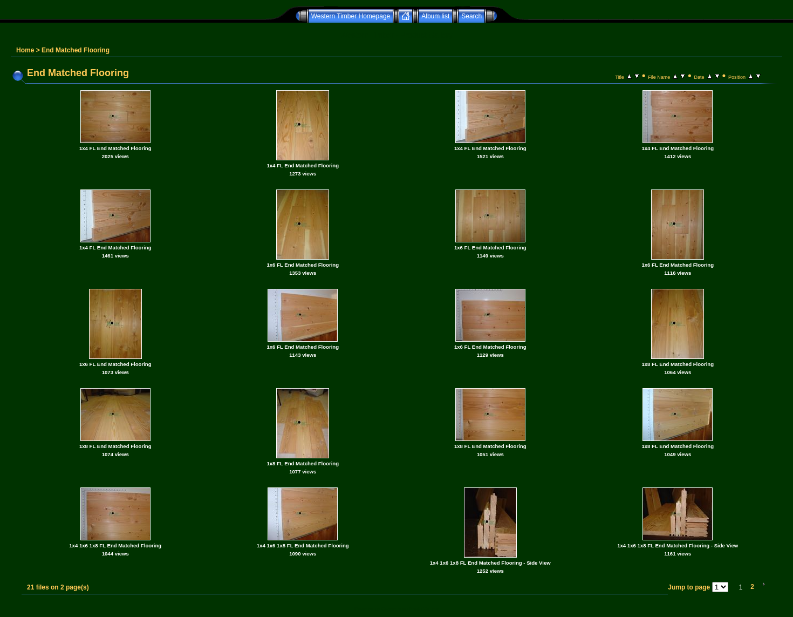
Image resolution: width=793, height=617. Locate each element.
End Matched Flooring (76, 50)
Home (25, 50)
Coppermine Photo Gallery (410, 609)
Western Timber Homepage (351, 16)
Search (471, 16)
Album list (435, 16)
